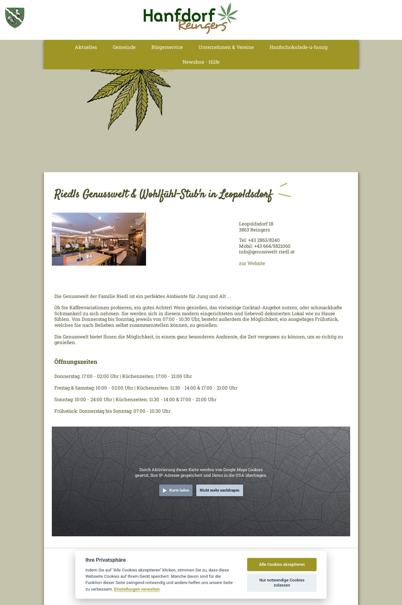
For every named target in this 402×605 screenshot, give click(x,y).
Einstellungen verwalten (137, 589)
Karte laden (179, 490)
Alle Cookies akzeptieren (282, 564)
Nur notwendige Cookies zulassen (282, 582)
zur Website (252, 263)
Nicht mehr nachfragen (219, 490)
